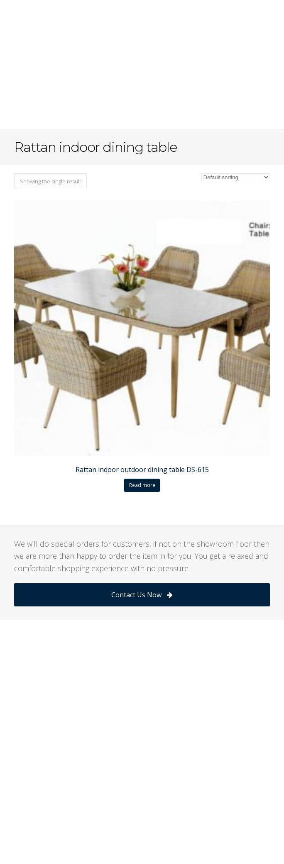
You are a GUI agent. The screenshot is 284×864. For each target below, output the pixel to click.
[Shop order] (235, 177)
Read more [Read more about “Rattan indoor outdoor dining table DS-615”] (142, 485)
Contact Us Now (141, 594)
